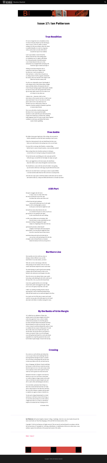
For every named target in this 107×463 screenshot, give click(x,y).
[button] (105, 2)
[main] (53, 23)
